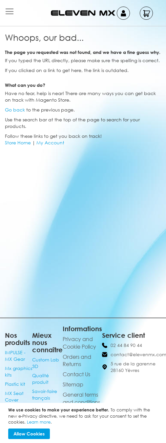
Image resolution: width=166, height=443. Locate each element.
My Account (50, 142)
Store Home (18, 142)
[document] (83, 423)
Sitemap (73, 384)
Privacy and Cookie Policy (79, 343)
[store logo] (83, 13)
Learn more (39, 422)
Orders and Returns (77, 361)
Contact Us (76, 374)
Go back (15, 109)
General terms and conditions (81, 398)
